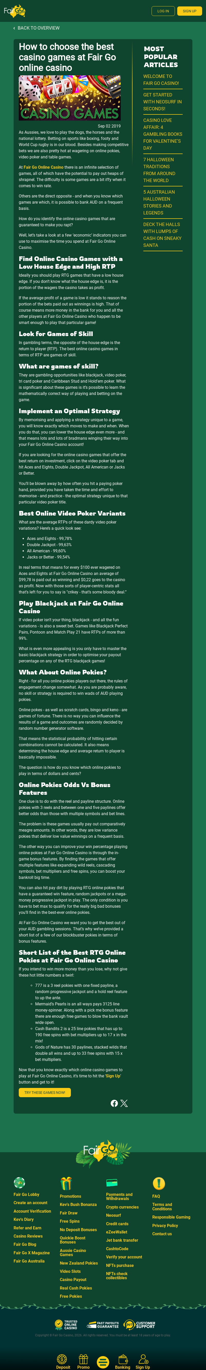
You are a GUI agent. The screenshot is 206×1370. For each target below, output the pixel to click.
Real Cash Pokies (76, 1288)
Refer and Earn (27, 1227)
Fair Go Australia (29, 1261)
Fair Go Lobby (26, 1194)
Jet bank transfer (122, 1240)
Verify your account (124, 1257)
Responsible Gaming (171, 1217)
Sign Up (189, 11)
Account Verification (32, 1211)
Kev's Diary (24, 1219)
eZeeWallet (116, 1232)
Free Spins (70, 1221)
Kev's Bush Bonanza (78, 1204)
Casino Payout (73, 1279)
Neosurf (113, 1215)
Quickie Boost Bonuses (72, 1240)
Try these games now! (44, 1092)
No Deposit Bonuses (78, 1229)
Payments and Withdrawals (119, 1196)
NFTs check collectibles (117, 1275)
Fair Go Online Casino (43, 167)
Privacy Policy (165, 1225)
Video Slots (70, 1271)
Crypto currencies (122, 1207)
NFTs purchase (120, 1265)
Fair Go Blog (25, 1244)
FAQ (156, 1196)
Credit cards (117, 1223)
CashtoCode (117, 1248)
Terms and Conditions (162, 1206)
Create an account (30, 1202)
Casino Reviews (28, 1236)
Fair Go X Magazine (32, 1252)
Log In (163, 11)
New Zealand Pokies (79, 1263)
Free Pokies (71, 1296)
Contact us (162, 1233)
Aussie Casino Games (73, 1252)
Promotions (70, 1196)
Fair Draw (69, 1213)
